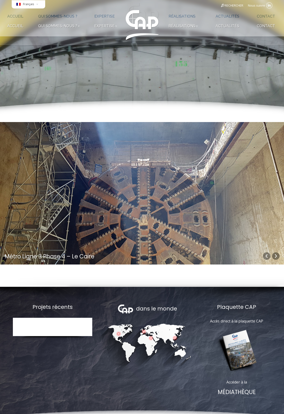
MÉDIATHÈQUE (237, 392)
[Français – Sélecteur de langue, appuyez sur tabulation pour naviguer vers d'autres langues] (28, 5)
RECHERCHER (232, 5)
